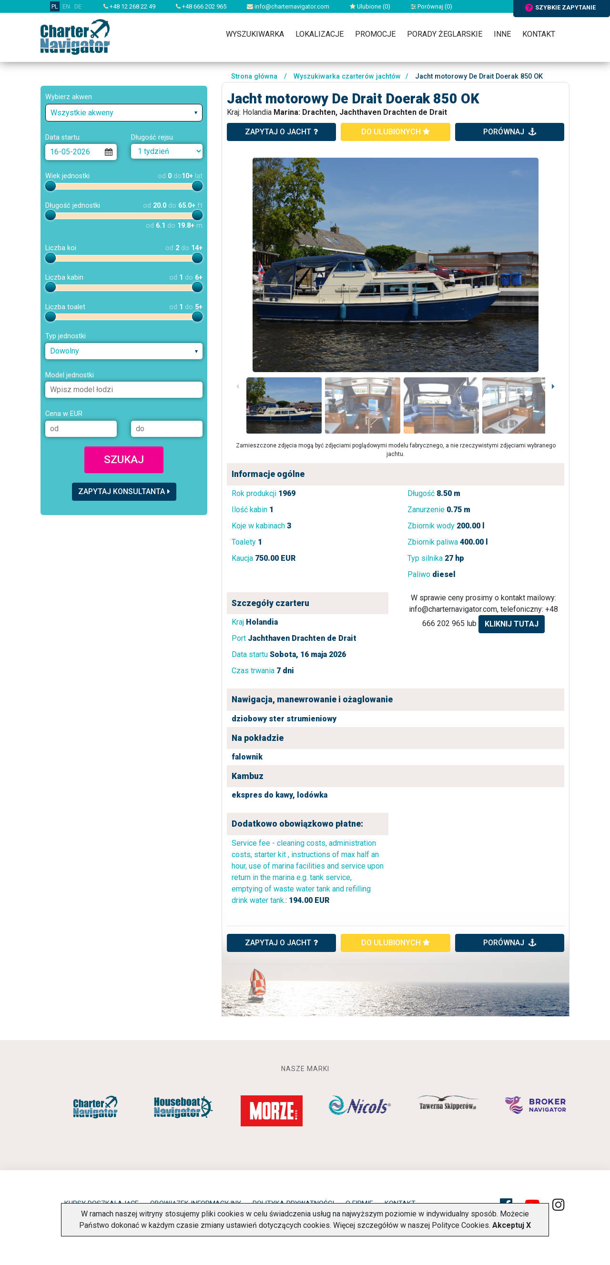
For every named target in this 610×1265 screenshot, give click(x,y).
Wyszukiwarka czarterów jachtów (347, 76)
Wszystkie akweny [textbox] (82, 112)
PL (54, 6)
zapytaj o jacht (281, 131)
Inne (502, 34)
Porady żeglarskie (444, 34)
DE (77, 6)
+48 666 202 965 (201, 6)
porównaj (509, 131)
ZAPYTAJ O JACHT (281, 942)
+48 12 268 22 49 (129, 6)
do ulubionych (395, 131)
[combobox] (124, 112)
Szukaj (124, 459)
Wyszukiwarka (255, 34)
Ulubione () (370, 6)
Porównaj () (431, 6)
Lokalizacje (319, 34)
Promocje (375, 34)
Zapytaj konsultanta (124, 491)
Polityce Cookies (460, 1225)
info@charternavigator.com (288, 6)
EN (66, 6)
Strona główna (254, 76)
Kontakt (538, 34)
